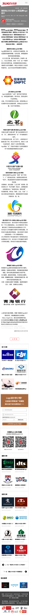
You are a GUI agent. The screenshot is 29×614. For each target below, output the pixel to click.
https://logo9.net (7, 318)
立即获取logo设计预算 (14, 424)
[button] (3, 585)
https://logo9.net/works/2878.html (12, 322)
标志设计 (20, 30)
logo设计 (7, 30)
